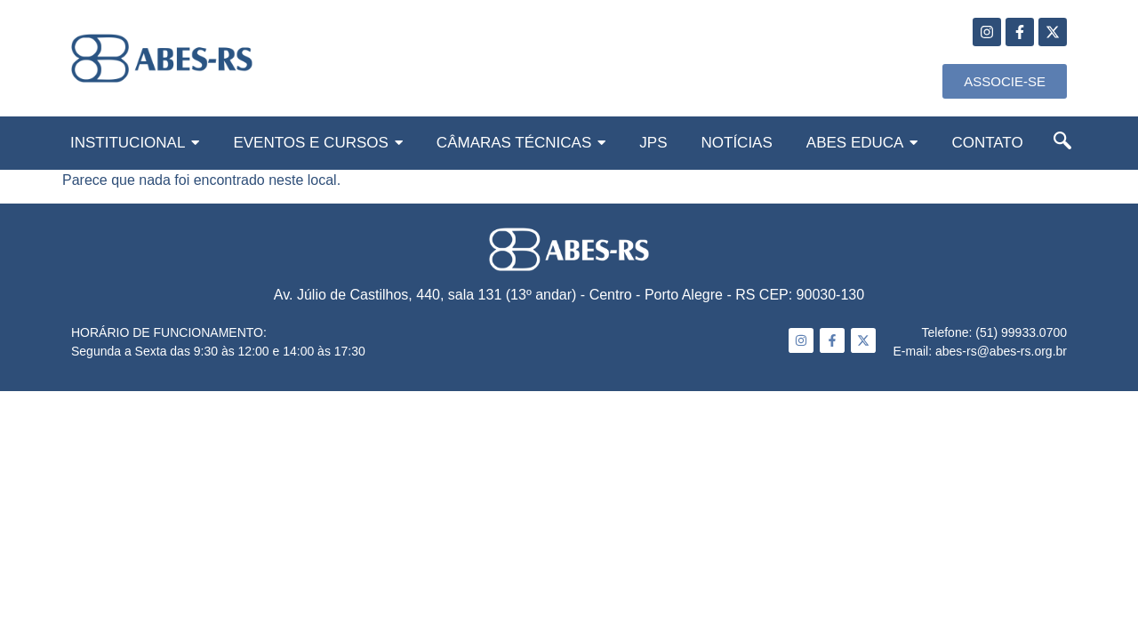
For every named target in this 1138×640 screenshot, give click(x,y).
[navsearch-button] (1062, 144)
